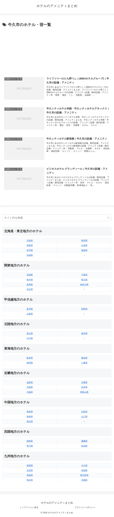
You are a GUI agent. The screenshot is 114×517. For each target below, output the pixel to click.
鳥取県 (30, 412)
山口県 (84, 416)
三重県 (84, 363)
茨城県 (30, 275)
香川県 (30, 446)
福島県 (84, 250)
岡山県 (30, 421)
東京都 (84, 279)
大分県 (84, 465)
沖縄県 (84, 480)
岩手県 (30, 250)
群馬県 (30, 284)
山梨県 (30, 314)
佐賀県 (30, 470)
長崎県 (30, 475)
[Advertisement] (57, 50)
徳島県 (30, 441)
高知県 (84, 446)
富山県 (30, 333)
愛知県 (84, 358)
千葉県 (84, 275)
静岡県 (30, 363)
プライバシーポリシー (85, 507)
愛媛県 (84, 441)
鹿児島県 (84, 475)
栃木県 (30, 279)
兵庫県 (84, 382)
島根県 (30, 416)
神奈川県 (84, 284)
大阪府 (30, 392)
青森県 (30, 245)
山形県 (84, 245)
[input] (57, 218)
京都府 (30, 387)
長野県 (84, 309)
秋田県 (84, 240)
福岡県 (30, 465)
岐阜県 (30, 358)
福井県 (84, 333)
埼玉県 (30, 289)
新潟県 (30, 309)
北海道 (30, 240)
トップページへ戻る (29, 507)
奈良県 (84, 387)
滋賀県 (30, 382)
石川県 (30, 338)
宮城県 (30, 255)
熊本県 (30, 480)
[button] (108, 218)
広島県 (84, 412)
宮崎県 (84, 470)
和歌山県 (84, 392)
